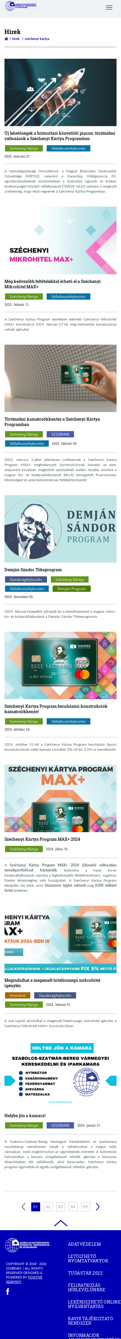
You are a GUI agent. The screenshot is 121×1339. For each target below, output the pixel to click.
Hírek (16, 39)
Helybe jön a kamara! (24, 1115)
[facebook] (7, 1291)
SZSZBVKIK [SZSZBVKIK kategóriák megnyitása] (60, 434)
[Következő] (98, 1207)
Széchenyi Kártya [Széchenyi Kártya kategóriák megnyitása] (24, 148)
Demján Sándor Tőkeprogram (33, 569)
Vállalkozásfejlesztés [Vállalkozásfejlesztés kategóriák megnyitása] (68, 148)
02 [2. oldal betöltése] (48, 1206)
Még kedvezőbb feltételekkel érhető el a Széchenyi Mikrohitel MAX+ (52, 284)
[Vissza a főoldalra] (6, 39)
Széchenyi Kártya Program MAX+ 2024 (42, 839)
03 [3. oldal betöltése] (60, 1206)
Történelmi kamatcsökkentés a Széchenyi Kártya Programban (52, 421)
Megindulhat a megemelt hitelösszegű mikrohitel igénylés (52, 982)
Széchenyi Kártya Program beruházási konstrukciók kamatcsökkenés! (56, 708)
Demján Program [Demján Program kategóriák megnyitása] (71, 588)
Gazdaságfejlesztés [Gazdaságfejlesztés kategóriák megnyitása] (26, 579)
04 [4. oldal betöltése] (73, 1206)
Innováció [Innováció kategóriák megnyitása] (18, 995)
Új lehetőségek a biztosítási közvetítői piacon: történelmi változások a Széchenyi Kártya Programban (59, 135)
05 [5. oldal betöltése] (85, 1206)
